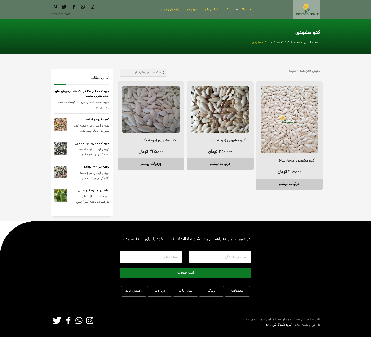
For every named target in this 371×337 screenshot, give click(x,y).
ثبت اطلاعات (185, 272)
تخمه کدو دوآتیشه (97, 119)
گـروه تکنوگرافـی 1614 (279, 324)
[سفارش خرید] (143, 73)
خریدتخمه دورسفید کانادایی (92, 143)
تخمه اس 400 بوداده (96, 166)
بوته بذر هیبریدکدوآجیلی (93, 190)
